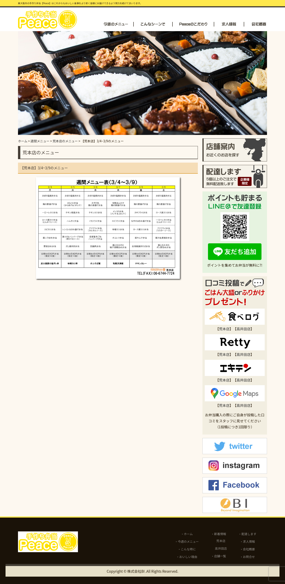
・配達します (247, 534)
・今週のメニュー (187, 541)
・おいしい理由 (186, 556)
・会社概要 (247, 549)
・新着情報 (218, 534)
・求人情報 (247, 541)
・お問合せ (247, 556)
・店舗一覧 (218, 556)
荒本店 (224, 328)
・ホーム (187, 534)
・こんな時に (187, 549)
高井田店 (244, 328)
